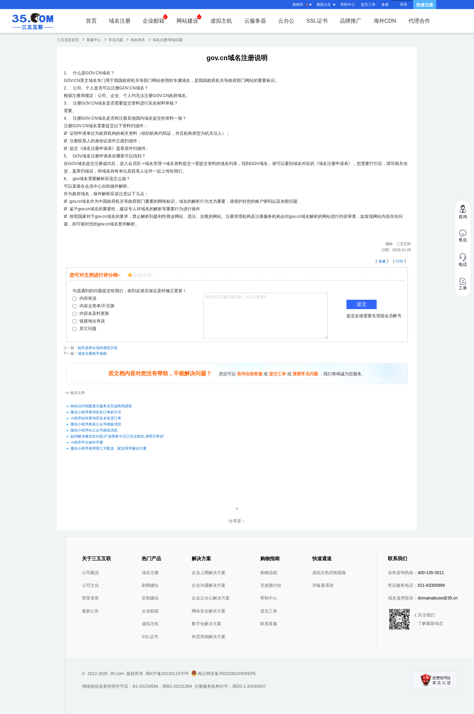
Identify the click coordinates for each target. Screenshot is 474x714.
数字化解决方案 (206, 623)
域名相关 (138, 40)
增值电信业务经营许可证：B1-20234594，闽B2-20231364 (137, 686)
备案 (385, 4)
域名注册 (120, 21)
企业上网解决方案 (209, 572)
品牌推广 (351, 21)
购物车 (303, 4)
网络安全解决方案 (209, 611)
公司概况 (90, 572)
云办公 (286, 21)
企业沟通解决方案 (209, 585)
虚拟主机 (221, 21)
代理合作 (419, 21)
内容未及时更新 (91, 313)
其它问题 (84, 328)
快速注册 (424, 4)
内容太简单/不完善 (94, 305)
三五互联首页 (68, 40)
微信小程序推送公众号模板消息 (95, 424)
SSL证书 (317, 21)
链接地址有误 (89, 320)
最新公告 (90, 611)
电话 (463, 260)
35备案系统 (323, 585)
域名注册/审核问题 (168, 40)
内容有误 (84, 298)
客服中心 (93, 40)
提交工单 (368, 4)
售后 (463, 236)
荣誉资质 (90, 598)
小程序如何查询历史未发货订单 (95, 418)
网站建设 (189, 19)
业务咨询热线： (416, 572)
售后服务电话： (416, 585)
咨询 (462, 211)
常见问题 (116, 40)
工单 (463, 284)
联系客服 (268, 623)
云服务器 (255, 21)
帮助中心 (347, 4)
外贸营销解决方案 (209, 636)
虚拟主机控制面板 (329, 572)
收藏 (382, 261)
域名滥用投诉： (423, 598)
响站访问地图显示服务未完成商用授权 (101, 406)
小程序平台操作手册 (86, 442)
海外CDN (385, 21)
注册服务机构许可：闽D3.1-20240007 (230, 686)
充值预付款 (270, 585)
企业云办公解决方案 (211, 598)
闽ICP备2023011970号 (167, 673)
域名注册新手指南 (92, 353)
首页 (91, 21)
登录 (403, 4)
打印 (399, 261)
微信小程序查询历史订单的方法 (95, 412)
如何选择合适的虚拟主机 (98, 348)
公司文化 (90, 585)
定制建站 (150, 598)
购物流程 (268, 572)
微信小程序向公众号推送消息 (94, 430)
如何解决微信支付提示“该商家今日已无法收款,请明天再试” (117, 436)
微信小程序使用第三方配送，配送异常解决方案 (108, 448)
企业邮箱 (155, 19)
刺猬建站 (150, 585)
